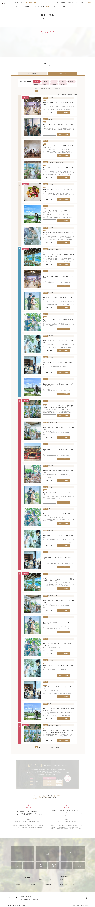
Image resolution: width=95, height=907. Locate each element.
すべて (36, 81)
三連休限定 (54, 81)
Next (52, 91)
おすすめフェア (71, 81)
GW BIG (45, 81)
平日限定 (54, 84)
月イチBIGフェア (62, 81)
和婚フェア (36, 84)
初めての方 (62, 84)
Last (57, 91)
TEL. (29, 2)
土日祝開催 (45, 84)
